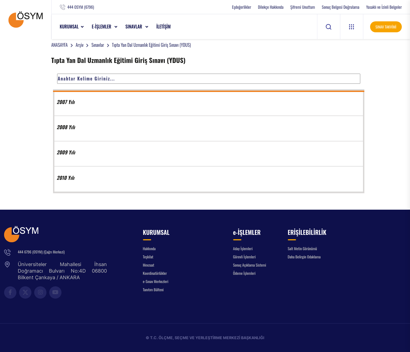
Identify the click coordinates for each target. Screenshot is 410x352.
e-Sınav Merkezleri (155, 281)
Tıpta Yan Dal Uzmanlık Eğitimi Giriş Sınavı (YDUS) (151, 45)
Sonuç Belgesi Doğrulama (340, 7)
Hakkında (149, 248)
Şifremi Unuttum (302, 7)
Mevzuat (148, 265)
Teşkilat (148, 256)
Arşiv (80, 45)
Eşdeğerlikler (241, 7)
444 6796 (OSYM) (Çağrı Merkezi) (41, 252)
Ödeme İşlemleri (244, 273)
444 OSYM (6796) (81, 7)
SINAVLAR (134, 26)
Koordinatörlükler (155, 273)
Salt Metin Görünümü (302, 248)
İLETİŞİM (163, 26)
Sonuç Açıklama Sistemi (249, 265)
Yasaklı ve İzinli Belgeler (384, 7)
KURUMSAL (69, 26)
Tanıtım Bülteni (153, 289)
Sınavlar (97, 45)
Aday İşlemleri (243, 248)
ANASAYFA (59, 45)
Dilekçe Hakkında (270, 7)
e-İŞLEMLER (102, 26)
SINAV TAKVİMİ (386, 27)
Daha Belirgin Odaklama (304, 256)
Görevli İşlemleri (244, 256)
